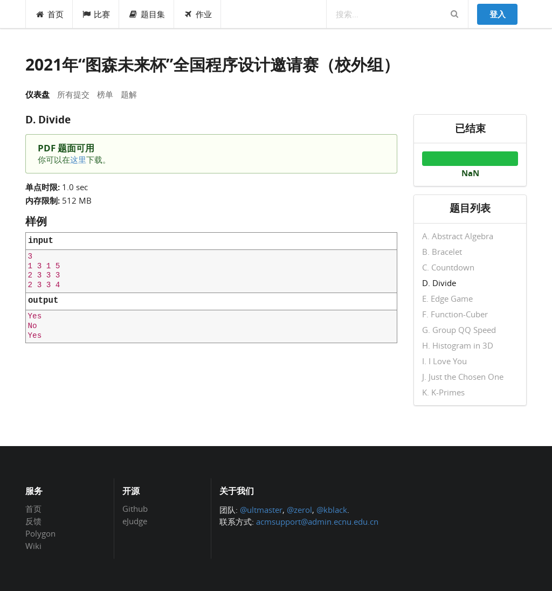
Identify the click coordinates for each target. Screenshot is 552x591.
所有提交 (73, 94)
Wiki (33, 545)
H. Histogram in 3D (457, 345)
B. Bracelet (442, 251)
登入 (497, 14)
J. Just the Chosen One (462, 376)
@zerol (299, 509)
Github (135, 509)
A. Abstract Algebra (457, 236)
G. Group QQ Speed (459, 329)
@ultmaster (261, 509)
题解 (129, 94)
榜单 (105, 94)
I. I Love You (444, 361)
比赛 (96, 14)
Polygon (40, 533)
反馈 (33, 521)
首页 (49, 14)
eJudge (134, 521)
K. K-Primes (443, 392)
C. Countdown (448, 267)
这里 (78, 159)
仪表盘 (37, 94)
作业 (197, 14)
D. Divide (439, 282)
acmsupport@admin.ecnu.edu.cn (317, 521)
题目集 (146, 14)
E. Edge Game (447, 298)
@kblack (331, 509)
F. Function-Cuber (455, 314)
